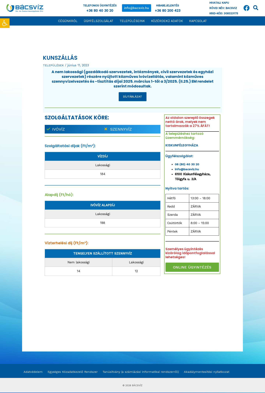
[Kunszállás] (192, 305)
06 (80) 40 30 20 (188, 164)
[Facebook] (246, 8)
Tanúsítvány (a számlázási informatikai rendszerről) (139, 372)
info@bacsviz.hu (187, 169)
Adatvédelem (32, 372)
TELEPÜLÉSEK (54, 65)
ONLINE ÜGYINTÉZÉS (192, 267)
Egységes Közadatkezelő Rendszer (71, 372)
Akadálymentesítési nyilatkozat (205, 372)
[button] (136, 8)
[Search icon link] (256, 8)
